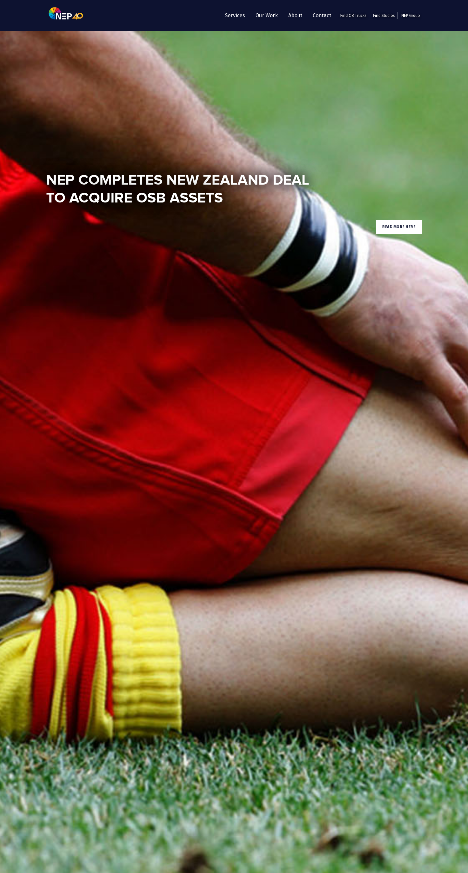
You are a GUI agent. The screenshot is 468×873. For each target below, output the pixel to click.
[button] (235, 16)
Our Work (266, 15)
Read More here (398, 227)
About (295, 15)
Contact (322, 15)
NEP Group (410, 16)
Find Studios (384, 15)
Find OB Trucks (353, 15)
